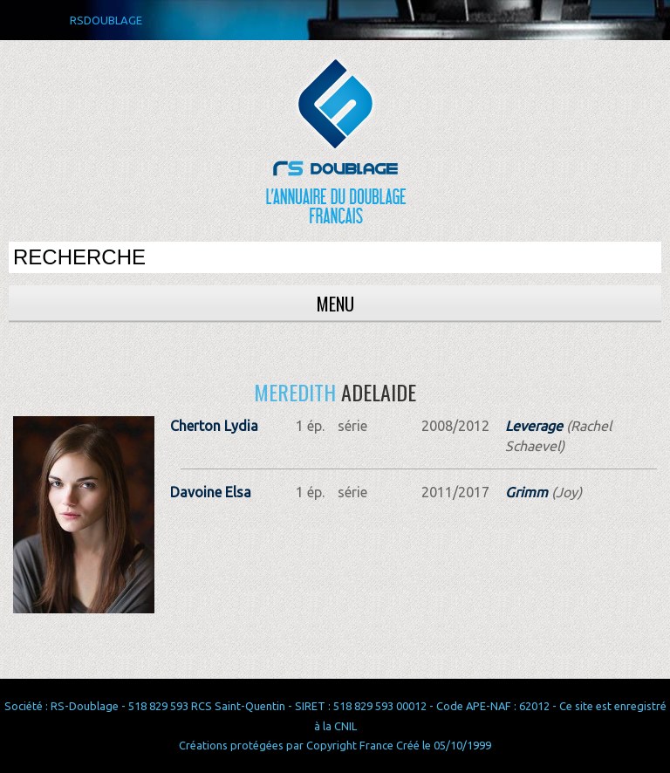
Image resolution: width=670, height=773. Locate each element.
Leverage (534, 426)
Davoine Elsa (210, 492)
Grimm (526, 492)
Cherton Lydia (214, 426)
